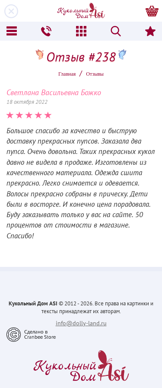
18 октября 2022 (27, 102)
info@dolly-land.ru (81, 323)
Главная (67, 74)
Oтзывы (95, 74)
